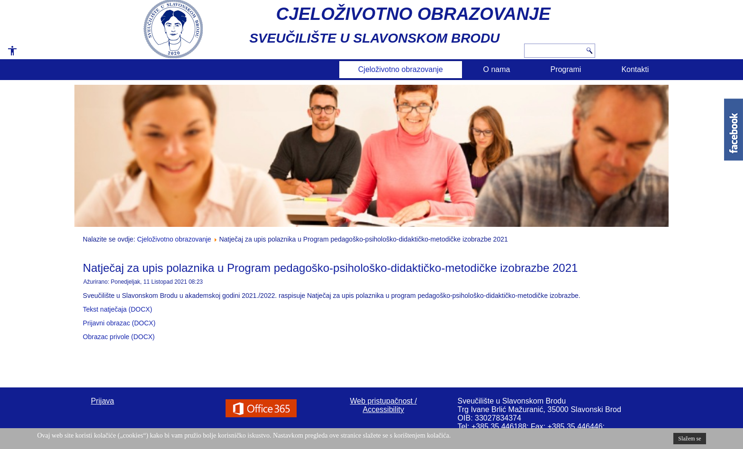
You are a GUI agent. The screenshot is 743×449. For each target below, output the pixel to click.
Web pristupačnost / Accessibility (383, 405)
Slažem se (689, 438)
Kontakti (635, 69)
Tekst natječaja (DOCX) (117, 309)
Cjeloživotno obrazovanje (400, 69)
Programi (565, 69)
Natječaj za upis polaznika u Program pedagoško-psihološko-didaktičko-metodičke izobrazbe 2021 (330, 267)
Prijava (102, 401)
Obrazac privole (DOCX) (119, 337)
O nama (496, 69)
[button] (9, 54)
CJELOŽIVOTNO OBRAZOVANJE (413, 14)
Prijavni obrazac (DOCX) (119, 323)
